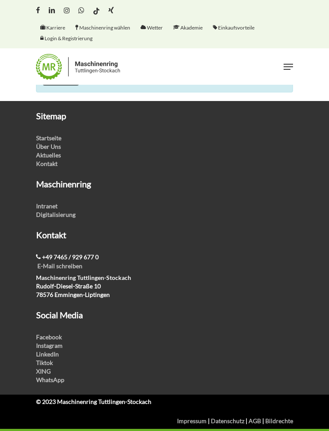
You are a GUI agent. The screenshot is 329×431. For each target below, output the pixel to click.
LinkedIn (47, 354)
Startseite (48, 138)
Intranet (46, 206)
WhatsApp (50, 379)
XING (43, 371)
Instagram (49, 345)
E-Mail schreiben (59, 266)
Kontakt (46, 163)
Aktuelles (48, 155)
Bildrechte (279, 421)
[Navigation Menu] (288, 66)
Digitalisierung (55, 214)
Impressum (191, 421)
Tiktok (44, 362)
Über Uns (48, 146)
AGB (254, 421)
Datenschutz (227, 421)
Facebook (49, 337)
